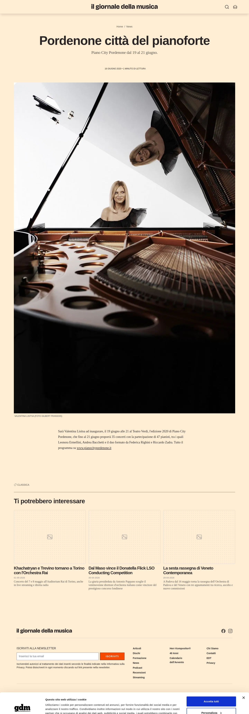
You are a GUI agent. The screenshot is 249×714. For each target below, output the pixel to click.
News (129, 26)
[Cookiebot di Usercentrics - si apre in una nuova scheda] (22, 707)
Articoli (137, 648)
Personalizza (211, 693)
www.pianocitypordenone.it (94, 448)
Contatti (211, 653)
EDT (209, 658)
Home (120, 26)
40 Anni (174, 653)
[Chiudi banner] (243, 678)
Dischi (136, 653)
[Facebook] (223, 631)
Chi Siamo (212, 648)
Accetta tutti (211, 681)
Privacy (211, 663)
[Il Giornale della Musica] (124, 7)
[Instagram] (230, 631)
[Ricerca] (227, 7)
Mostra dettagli (54, 707)
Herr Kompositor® (180, 648)
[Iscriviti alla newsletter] (235, 7)
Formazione (139, 658)
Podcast (137, 667)
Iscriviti (112, 656)
